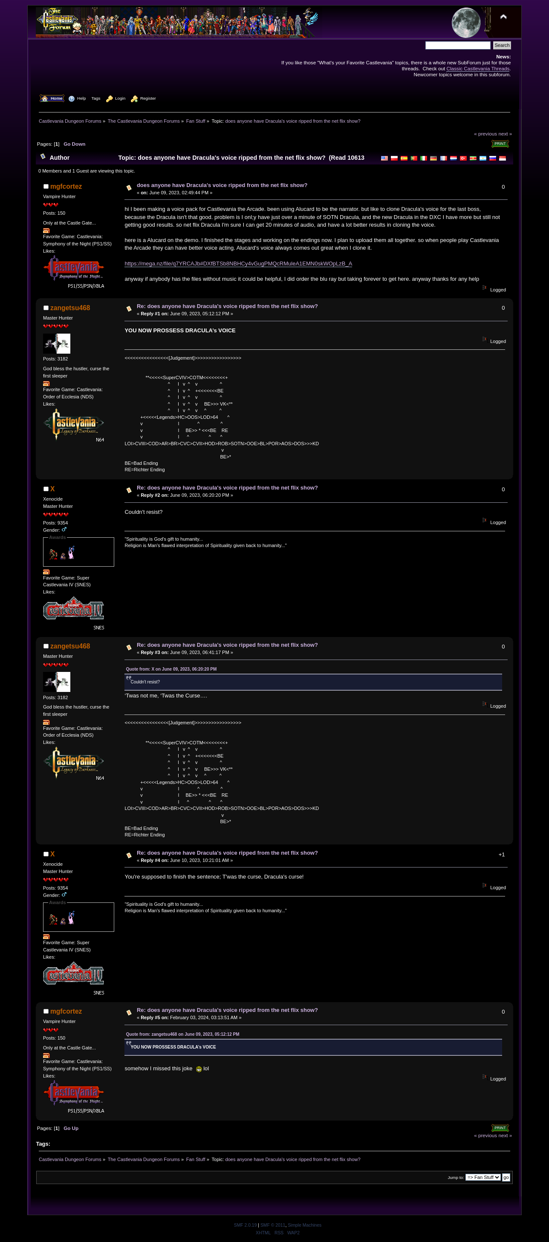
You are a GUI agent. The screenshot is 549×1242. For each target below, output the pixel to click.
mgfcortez (66, 186)
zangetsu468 (70, 307)
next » (505, 133)
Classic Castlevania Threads (477, 68)
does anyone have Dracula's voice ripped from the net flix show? (222, 185)
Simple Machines (304, 1225)
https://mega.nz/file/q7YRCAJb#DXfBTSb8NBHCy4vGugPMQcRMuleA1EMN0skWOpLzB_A (238, 263)
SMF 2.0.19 (245, 1225)
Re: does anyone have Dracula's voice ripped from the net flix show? (227, 306)
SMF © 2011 (272, 1225)
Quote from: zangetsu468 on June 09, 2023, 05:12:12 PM (182, 1034)
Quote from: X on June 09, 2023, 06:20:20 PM (171, 669)
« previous (485, 133)
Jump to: (456, 1177)
